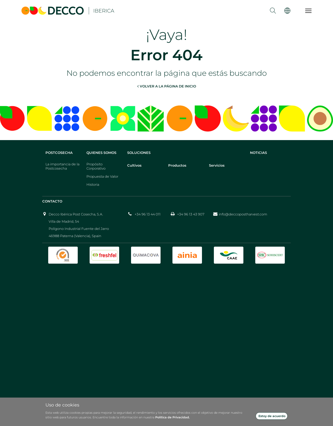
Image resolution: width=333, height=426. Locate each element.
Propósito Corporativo (96, 166)
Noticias (258, 153)
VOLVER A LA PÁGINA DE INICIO (166, 86)
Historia (92, 185)
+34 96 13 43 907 (190, 214)
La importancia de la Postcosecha (62, 166)
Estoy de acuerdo (271, 416)
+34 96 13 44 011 (148, 214)
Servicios (216, 165)
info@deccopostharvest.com (243, 214)
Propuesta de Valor (102, 176)
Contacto (52, 201)
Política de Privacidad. (172, 417)
